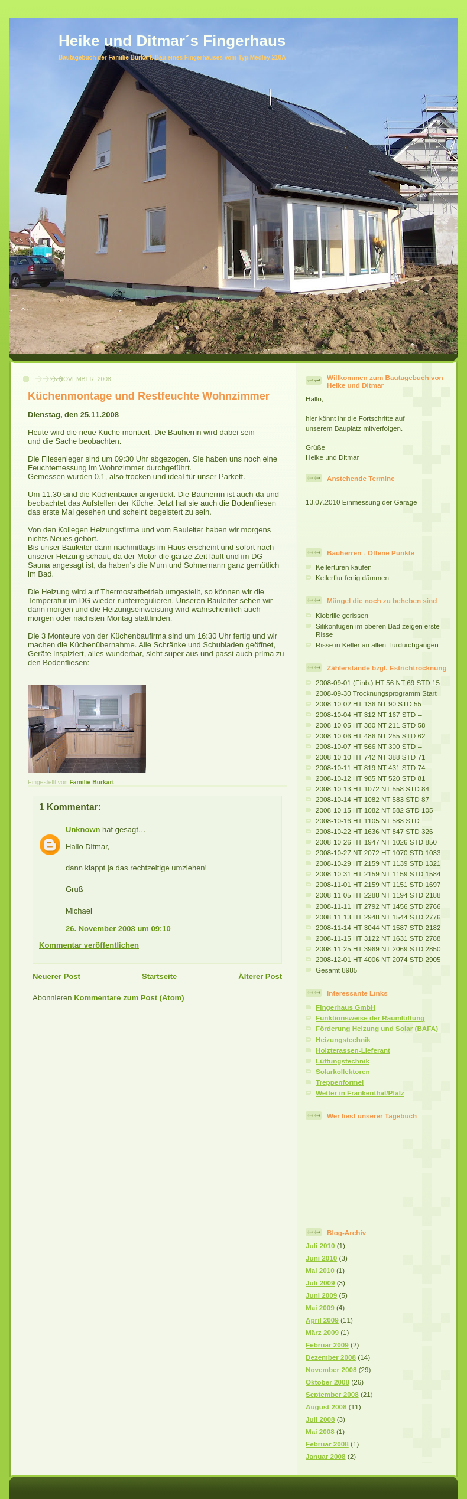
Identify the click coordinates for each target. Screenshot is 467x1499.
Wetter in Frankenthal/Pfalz (360, 1093)
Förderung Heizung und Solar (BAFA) (377, 1028)
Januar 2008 (326, 1456)
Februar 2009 (327, 1345)
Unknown (83, 829)
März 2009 (322, 1332)
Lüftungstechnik (342, 1061)
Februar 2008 (327, 1444)
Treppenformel (340, 1082)
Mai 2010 (320, 1270)
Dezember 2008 (331, 1357)
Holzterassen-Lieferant (353, 1050)
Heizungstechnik (343, 1039)
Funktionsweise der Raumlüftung (370, 1018)
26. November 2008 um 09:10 (118, 928)
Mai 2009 (320, 1307)
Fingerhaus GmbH (345, 1007)
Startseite (159, 976)
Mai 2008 (320, 1431)
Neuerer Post (56, 976)
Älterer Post (260, 976)
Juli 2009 (320, 1283)
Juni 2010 (321, 1258)
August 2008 (326, 1406)
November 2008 (331, 1369)
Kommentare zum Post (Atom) (129, 997)
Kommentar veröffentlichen (89, 945)
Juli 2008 (320, 1419)
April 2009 (322, 1320)
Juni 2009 (321, 1295)
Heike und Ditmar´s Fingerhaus (172, 41)
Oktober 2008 (327, 1382)
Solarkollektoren (343, 1071)
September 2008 (332, 1394)
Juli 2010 (320, 1245)
